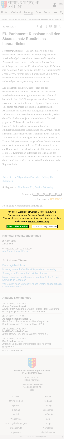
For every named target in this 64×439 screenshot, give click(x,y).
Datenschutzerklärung (38, 221)
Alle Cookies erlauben (17, 226)
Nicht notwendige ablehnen (45, 226)
